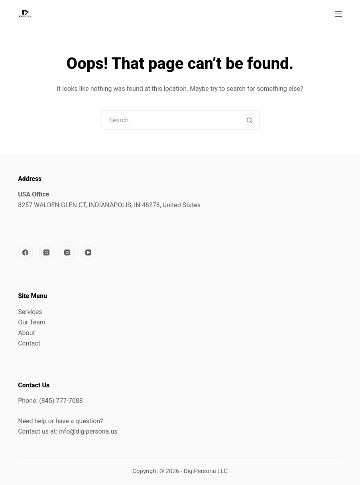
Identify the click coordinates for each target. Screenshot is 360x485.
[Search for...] (170, 120)
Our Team (31, 322)
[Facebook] (25, 252)
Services (30, 312)
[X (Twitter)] (46, 252)
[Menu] (338, 14)
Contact (29, 343)
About (26, 333)
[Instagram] (67, 252)
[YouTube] (88, 252)
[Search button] (250, 120)
